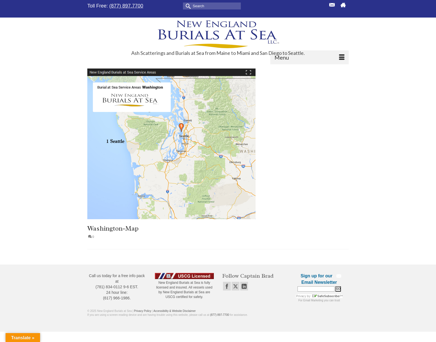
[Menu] (309, 57)
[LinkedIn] (244, 286)
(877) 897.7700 (126, 6)
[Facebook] (227, 286)
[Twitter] (235, 286)
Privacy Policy (142, 310)
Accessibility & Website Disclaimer (174, 310)
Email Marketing (313, 300)
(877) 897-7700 (219, 314)
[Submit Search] (187, 5)
